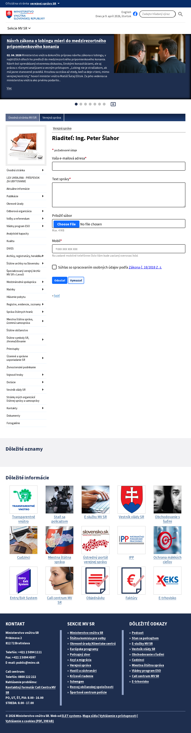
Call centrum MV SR (145, 676)
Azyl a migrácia (80, 660)
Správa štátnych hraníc (20, 312)
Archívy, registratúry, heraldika (24, 256)
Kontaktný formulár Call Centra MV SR (31, 690)
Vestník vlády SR (16, 389)
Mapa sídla (90, 716)
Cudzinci (138, 660)
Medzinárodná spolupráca (21, 282)
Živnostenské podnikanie (21, 367)
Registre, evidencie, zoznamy (24, 304)
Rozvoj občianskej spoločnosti (91, 687)
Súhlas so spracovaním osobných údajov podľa (110, 267)
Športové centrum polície (88, 692)
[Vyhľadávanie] (157, 14)
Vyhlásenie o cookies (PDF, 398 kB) (30, 721)
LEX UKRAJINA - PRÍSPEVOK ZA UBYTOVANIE (23, 179)
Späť (57, 295)
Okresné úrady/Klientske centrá (93, 643)
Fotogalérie (13, 423)
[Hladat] (180, 14)
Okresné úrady (15, 203)
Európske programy (84, 649)
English (126, 12)
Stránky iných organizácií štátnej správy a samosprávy (23, 398)
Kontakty (12, 408)
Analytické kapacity (18, 233)
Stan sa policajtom (145, 638)
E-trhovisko (140, 681)
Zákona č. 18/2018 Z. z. (145, 267)
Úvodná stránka (16, 170)
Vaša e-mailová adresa (69, 158)
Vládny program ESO (18, 226)
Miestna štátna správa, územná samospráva (20, 321)
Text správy (61, 179)
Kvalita (10, 241)
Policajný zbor (80, 654)
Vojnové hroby (15, 374)
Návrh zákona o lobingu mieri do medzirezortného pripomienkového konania (56, 43)
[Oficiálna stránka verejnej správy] (45, 3)
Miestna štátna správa (148, 665)
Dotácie (11, 382)
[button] (19, 27)
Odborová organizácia (19, 211)
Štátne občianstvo (17, 330)
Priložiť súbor (62, 215)
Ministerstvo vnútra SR (86, 633)
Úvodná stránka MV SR (22, 117)
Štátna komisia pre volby (88, 638)
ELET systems (71, 716)
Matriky (11, 289)
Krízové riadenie (81, 676)
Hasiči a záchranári (83, 671)
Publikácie (12, 196)
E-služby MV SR (142, 643)
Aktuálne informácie (18, 188)
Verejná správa (52, 117)
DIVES (10, 248)
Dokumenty (13, 415)
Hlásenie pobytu (16, 297)
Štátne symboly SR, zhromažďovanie (18, 339)
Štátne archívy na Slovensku (23, 263)
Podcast (138, 633)
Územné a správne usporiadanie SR (17, 358)
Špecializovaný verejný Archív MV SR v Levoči (23, 272)
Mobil (57, 240)
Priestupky (13, 349)
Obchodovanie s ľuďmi (148, 654)
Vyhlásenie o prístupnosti (118, 716)
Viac (9, 88)
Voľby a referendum (18, 218)
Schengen (77, 681)
